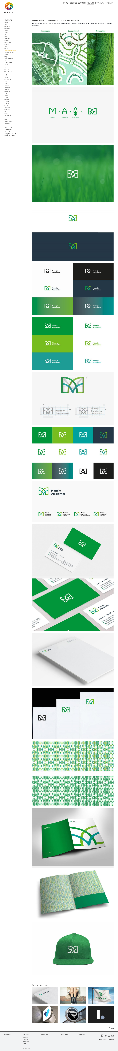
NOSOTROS (73, 3)
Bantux (6, 85)
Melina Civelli (8, 58)
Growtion (7, 91)
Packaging (26, 1041)
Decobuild (7, 115)
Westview (7, 107)
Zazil (5, 56)
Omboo (6, 40)
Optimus (7, 109)
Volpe (6, 22)
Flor (5, 93)
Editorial (25, 1039)
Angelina (7, 74)
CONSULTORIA (9, 135)
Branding (25, 1037)
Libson (6, 97)
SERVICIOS (82, 3)
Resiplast (7, 123)
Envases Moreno (9, 52)
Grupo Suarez (8, 121)
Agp (5, 111)
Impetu (6, 89)
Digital (25, 1043)
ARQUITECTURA (10, 133)
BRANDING (8, 20)
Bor (5, 24)
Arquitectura (26, 1046)
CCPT (6, 60)
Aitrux (6, 48)
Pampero (7, 87)
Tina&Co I (7, 81)
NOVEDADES (99, 3)
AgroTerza (7, 42)
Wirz (5, 34)
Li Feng (6, 101)
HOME (65, 3)
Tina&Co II (7, 80)
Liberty (6, 103)
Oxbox (6, 105)
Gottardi (6, 99)
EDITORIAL (8, 128)
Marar (6, 30)
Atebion (6, 78)
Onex (6, 113)
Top (111, 1028)
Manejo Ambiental (10, 50)
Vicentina (7, 38)
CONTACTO (110, 3)
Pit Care (6, 64)
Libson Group (8, 62)
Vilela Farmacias (9, 70)
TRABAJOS (90, 3)
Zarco (6, 46)
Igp (5, 117)
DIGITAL (7, 132)
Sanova (6, 44)
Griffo (6, 119)
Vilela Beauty (8, 72)
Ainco (6, 36)
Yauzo (6, 54)
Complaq (7, 26)
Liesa (6, 32)
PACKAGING (8, 129)
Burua (6, 66)
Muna (6, 95)
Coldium (7, 28)
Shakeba (7, 68)
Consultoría (26, 1048)
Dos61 (6, 83)
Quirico (6, 76)
